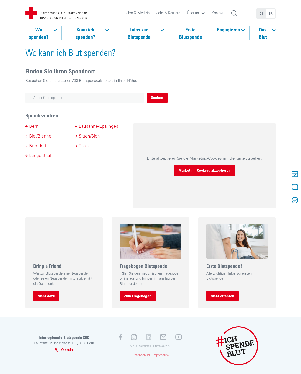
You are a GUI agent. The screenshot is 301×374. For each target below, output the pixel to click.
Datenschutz (141, 355)
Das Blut (263, 33)
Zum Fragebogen (137, 295)
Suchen (157, 97)
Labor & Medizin (137, 12)
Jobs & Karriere (168, 12)
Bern (33, 126)
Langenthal (40, 155)
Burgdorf (37, 145)
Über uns (193, 12)
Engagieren (228, 29)
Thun (84, 145)
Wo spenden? (38, 33)
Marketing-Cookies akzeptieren (205, 170)
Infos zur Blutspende (139, 33)
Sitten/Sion (89, 136)
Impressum (161, 355)
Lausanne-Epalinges (98, 126)
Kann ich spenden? (85, 33)
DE (261, 13)
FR (271, 13)
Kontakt (217, 12)
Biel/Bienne (40, 136)
